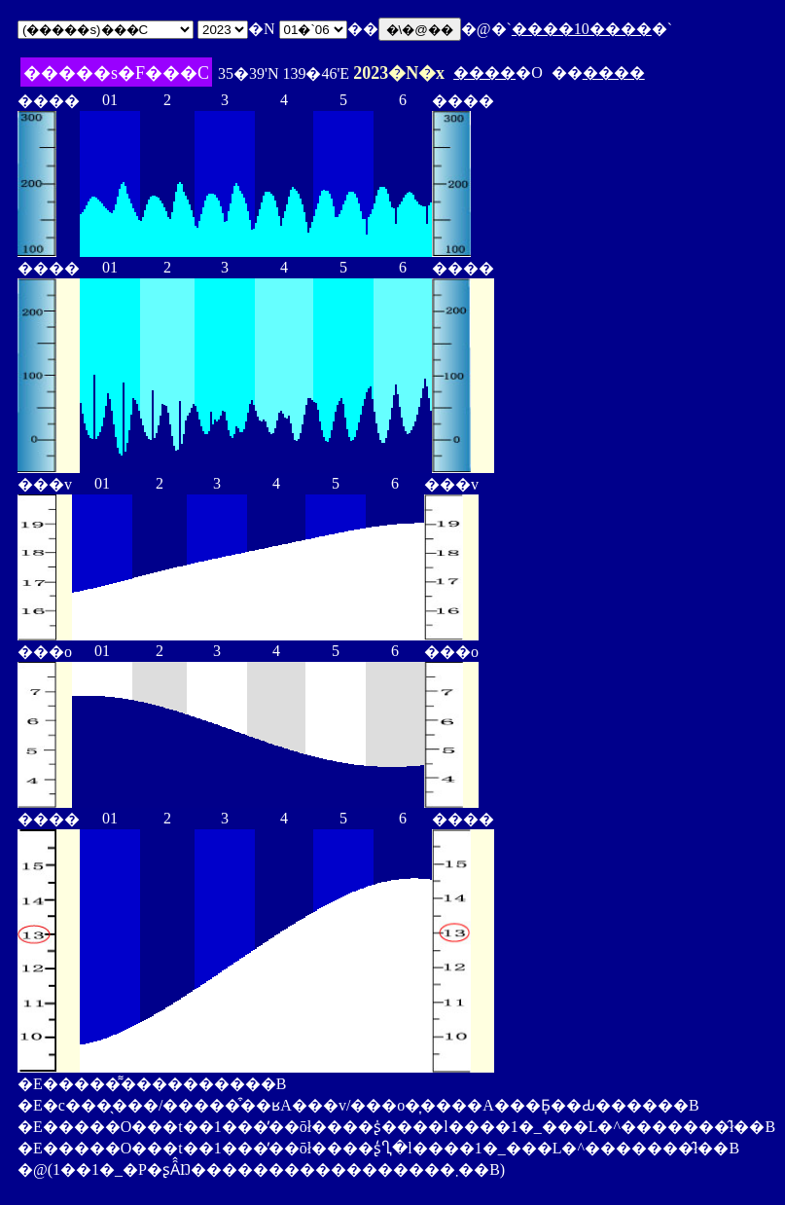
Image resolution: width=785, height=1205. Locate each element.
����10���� (582, 28)
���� (484, 72)
